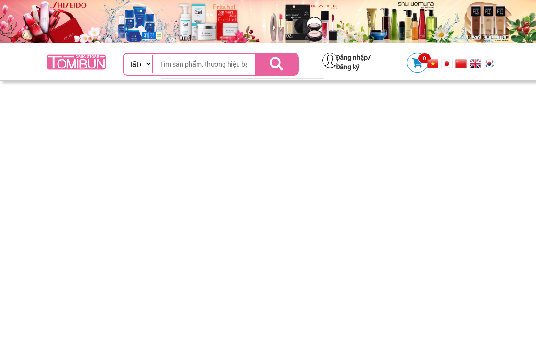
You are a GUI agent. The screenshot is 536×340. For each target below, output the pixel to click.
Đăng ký (347, 66)
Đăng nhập (352, 57)
